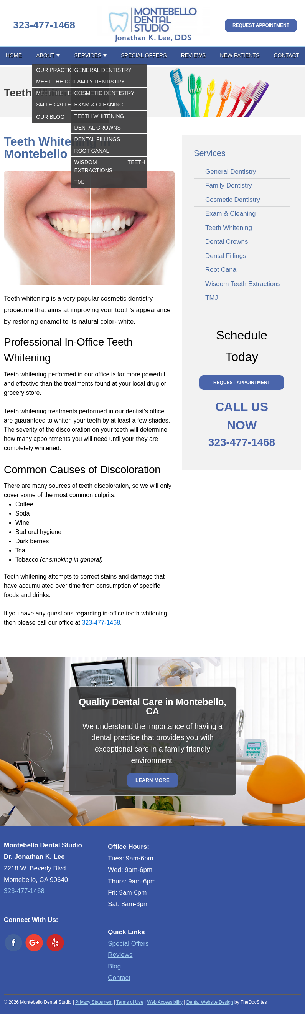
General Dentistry (230, 171)
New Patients (239, 55)
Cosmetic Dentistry (232, 199)
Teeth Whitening (228, 227)
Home (14, 55)
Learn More (152, 780)
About (45, 55)
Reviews (193, 55)
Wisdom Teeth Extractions (242, 284)
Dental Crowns (226, 241)
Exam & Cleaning (230, 213)
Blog (114, 966)
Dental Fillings (225, 255)
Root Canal (221, 269)
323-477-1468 (44, 25)
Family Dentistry (228, 185)
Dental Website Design (209, 1002)
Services (88, 55)
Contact (286, 55)
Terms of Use (129, 1002)
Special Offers (144, 55)
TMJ (211, 297)
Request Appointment (260, 25)
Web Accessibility (165, 1002)
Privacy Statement (93, 1002)
